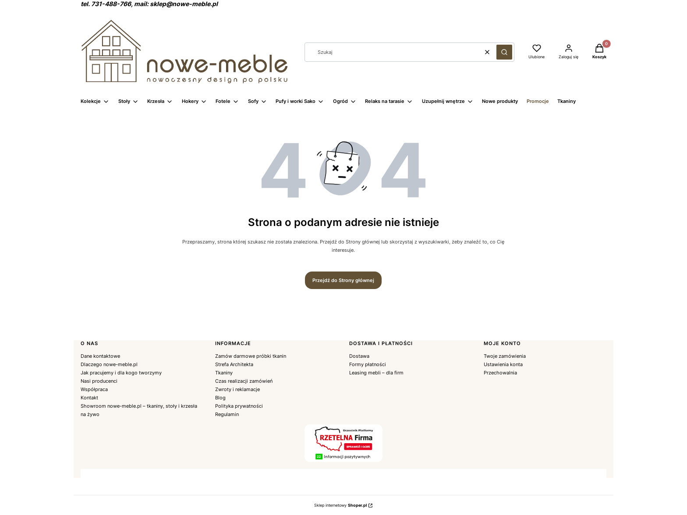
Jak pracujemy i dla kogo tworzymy (121, 373)
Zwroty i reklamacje (237, 389)
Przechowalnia (500, 373)
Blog (220, 398)
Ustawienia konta (503, 364)
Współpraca (94, 389)
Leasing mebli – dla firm (376, 373)
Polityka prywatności (239, 406)
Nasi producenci (99, 381)
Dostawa (359, 356)
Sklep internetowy (340, 505)
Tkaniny (224, 373)
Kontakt (89, 398)
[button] (504, 52)
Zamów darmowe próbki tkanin (250, 356)
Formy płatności (367, 364)
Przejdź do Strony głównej (343, 280)
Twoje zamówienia (505, 356)
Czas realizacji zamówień (244, 381)
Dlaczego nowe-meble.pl (109, 364)
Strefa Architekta (234, 364)
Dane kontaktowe (100, 356)
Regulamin (227, 414)
